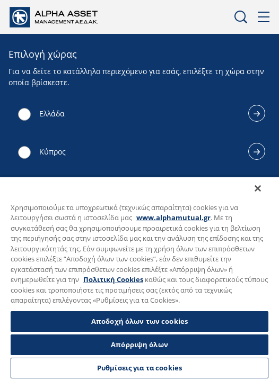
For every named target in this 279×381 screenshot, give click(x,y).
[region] (139, 282)
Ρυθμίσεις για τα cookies (139, 368)
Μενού (264, 17)
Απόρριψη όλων (139, 344)
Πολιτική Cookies (113, 279)
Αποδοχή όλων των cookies (139, 321)
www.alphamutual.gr (173, 217)
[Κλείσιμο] (265, 195)
